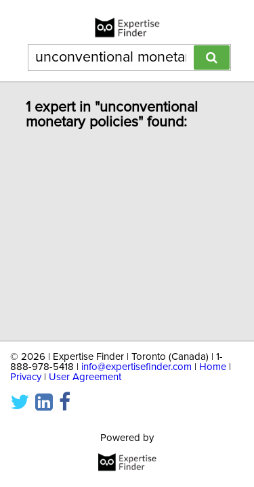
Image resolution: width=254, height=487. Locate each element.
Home (212, 367)
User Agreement (85, 377)
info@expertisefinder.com (136, 367)
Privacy (25, 377)
